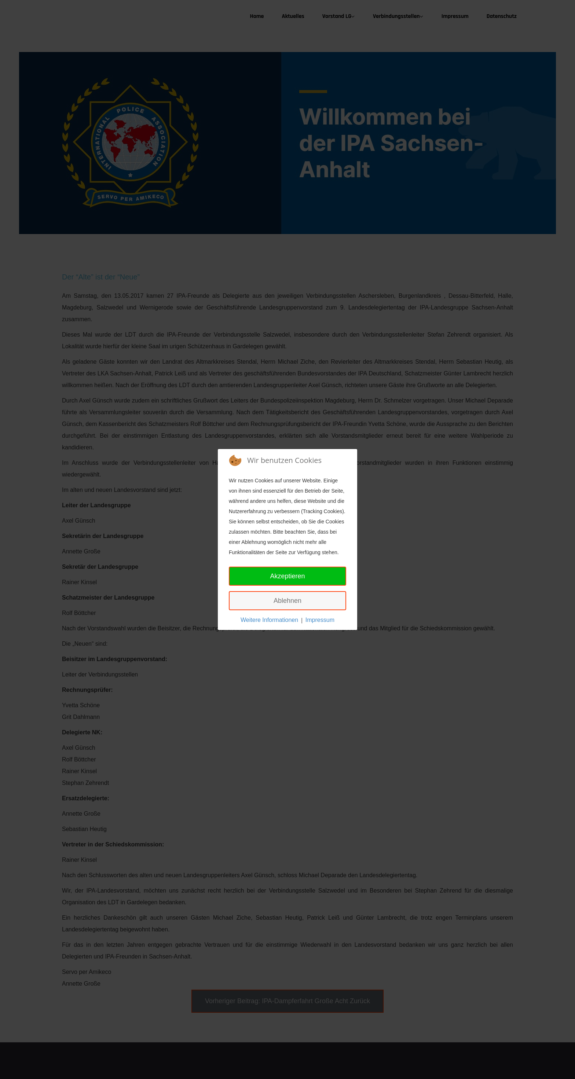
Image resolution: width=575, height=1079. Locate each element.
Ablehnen (287, 600)
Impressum (319, 620)
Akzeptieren (287, 576)
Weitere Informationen (269, 620)
